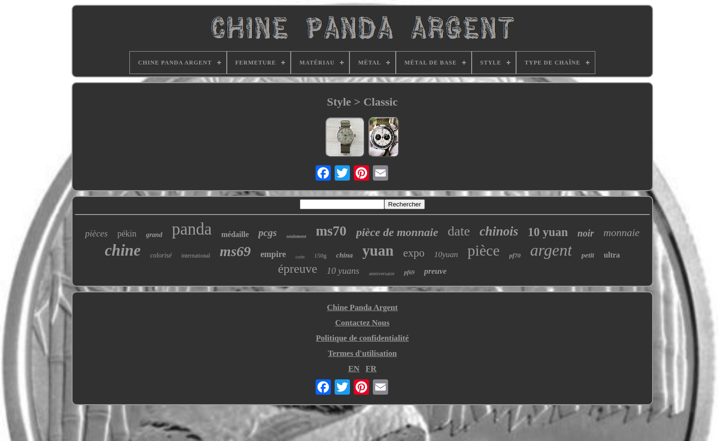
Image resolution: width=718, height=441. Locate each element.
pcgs (267, 232)
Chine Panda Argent (362, 307)
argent (551, 250)
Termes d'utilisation (362, 353)
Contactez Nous (362, 322)
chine (122, 250)
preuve (435, 271)
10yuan (446, 254)
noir (586, 233)
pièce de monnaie (397, 232)
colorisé (161, 255)
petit (587, 255)
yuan (377, 250)
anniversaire (382, 273)
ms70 (331, 230)
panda (192, 229)
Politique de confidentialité (362, 338)
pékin (127, 233)
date (459, 231)
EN (353, 368)
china (344, 255)
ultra (612, 255)
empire (273, 254)
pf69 (409, 272)
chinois (498, 231)
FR (371, 368)
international (196, 255)
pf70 (515, 255)
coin (300, 256)
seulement (296, 236)
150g (320, 255)
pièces (96, 233)
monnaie (621, 232)
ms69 (235, 251)
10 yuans (343, 271)
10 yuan (548, 232)
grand (154, 234)
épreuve (297, 269)
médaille (235, 234)
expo (413, 253)
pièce (483, 250)
